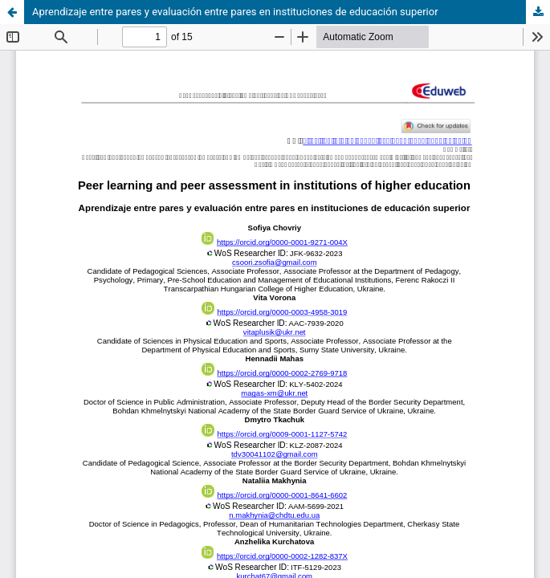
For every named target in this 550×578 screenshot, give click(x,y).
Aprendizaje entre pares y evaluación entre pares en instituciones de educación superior (235, 12)
